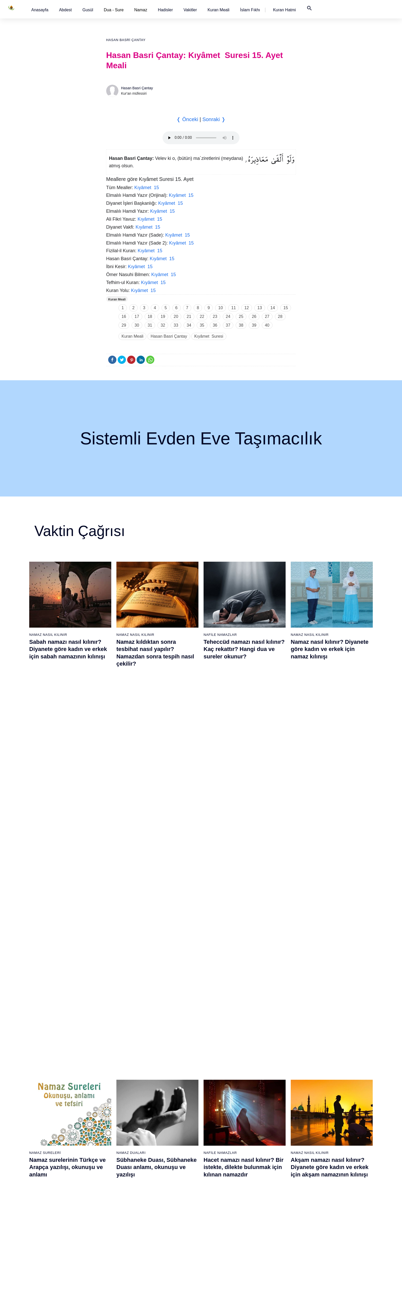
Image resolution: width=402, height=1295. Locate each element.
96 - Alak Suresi (324, 1084)
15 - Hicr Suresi (58, 1210)
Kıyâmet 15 (146, 187)
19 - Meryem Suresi (61, 1245)
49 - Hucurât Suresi (168, 1174)
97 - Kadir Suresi (325, 1093)
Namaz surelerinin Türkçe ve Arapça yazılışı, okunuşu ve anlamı (67, 772)
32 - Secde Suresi (113, 1192)
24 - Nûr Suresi (111, 1120)
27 (267, 316)
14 (272, 308)
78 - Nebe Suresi (272, 1093)
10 (220, 308)
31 (150, 325)
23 (215, 316)
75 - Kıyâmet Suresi (221, 1236)
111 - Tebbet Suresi (327, 1218)
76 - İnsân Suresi (219, 1245)
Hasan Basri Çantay (126, 40)
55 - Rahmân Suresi (168, 1227)
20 (176, 316)
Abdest (65, 10)
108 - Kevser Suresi (327, 1192)
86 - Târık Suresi (271, 1165)
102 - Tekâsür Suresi (328, 1138)
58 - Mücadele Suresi (222, 1084)
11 (233, 308)
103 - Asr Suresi (324, 1147)
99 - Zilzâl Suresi (325, 1111)
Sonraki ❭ (213, 119)
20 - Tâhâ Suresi (112, 1084)
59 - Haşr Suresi (218, 1093)
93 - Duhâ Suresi (272, 1227)
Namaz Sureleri (45, 758)
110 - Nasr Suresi (325, 1210)
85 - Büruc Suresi (272, 1156)
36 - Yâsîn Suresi (112, 1227)
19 (162, 316)
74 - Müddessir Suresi (222, 1227)
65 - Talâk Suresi (219, 1147)
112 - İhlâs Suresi (325, 1227)
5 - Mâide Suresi (59, 1120)
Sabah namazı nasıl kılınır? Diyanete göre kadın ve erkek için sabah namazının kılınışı (68, 649)
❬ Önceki (187, 119)
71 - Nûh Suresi (218, 1201)
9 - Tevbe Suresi (58, 1156)
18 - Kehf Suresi (58, 1236)
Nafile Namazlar (220, 635)
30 (137, 325)
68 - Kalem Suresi (219, 1174)
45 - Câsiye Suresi (167, 1138)
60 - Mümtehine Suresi (223, 1102)
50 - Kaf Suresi (164, 1183)
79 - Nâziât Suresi (272, 1102)
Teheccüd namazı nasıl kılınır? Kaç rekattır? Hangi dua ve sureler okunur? (244, 649)
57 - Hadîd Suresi (166, 1245)
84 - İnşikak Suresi (273, 1147)
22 (202, 316)
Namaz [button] (140, 10)
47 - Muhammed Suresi (171, 1156)
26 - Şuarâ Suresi (112, 1138)
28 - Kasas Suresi (112, 1156)
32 (162, 325)
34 (189, 325)
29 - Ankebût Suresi (114, 1165)
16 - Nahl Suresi (58, 1218)
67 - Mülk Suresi (218, 1165)
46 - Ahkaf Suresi (165, 1147)
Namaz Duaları (131, 758)
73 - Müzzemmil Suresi (223, 1218)
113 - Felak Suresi (326, 1236)
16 (124, 316)
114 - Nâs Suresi (325, 1245)
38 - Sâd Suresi (111, 1245)
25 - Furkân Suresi (113, 1129)
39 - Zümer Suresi (166, 1084)
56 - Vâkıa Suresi (166, 1236)
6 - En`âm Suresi (59, 1129)
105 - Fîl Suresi (324, 1165)
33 (176, 325)
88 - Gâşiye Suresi (273, 1183)
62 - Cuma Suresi (219, 1120)
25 (241, 316)
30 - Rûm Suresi (111, 1174)
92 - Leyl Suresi (271, 1218)
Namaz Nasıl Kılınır (48, 635)
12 (246, 308)
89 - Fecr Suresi (271, 1192)
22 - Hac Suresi (110, 1102)
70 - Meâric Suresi (220, 1192)
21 (189, 316)
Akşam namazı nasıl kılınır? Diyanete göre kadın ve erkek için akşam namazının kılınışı (329, 772)
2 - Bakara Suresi (59, 1093)
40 (267, 325)
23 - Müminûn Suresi (115, 1111)
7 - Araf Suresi (56, 1138)
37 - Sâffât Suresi (112, 1236)
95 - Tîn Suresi (270, 1245)
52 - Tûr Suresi (164, 1201)
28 (280, 316)
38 (241, 325)
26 (254, 316)
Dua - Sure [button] (114, 10)
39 (254, 325)
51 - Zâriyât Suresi (167, 1192)
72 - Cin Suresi (217, 1210)
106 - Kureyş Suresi (327, 1174)
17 (137, 316)
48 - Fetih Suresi (165, 1165)
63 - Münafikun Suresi (222, 1129)
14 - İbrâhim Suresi (61, 1201)
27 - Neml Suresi (112, 1147)
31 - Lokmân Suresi (114, 1183)
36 (215, 325)
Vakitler (190, 10)
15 (285, 308)
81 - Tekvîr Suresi (272, 1120)
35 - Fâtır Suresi (111, 1218)
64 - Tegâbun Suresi (221, 1138)
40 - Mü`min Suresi (167, 1093)
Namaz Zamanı (341, 1286)
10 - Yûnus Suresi (60, 1165)
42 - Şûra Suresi (165, 1111)
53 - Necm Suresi (166, 1210)
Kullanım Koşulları (251, 1286)
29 (124, 325)
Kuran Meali (218, 10)
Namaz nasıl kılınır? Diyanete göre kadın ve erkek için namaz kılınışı (329, 649)
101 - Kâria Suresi (326, 1129)
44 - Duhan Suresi (166, 1129)
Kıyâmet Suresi (208, 336)
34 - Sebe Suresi (112, 1210)
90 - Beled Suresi (272, 1201)
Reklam (278, 1286)
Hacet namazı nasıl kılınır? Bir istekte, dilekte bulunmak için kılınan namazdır (244, 772)
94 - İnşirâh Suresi (272, 1236)
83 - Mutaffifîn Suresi (275, 1138)
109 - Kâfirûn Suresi (327, 1201)
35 (202, 325)
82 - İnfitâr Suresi (272, 1129)
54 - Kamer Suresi (167, 1218)
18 (150, 316)
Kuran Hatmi (284, 10)
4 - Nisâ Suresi (57, 1111)
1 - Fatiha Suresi (59, 1084)
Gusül (87, 10)
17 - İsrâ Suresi (58, 1227)
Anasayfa (39, 10)
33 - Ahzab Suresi (112, 1201)
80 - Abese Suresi (272, 1111)
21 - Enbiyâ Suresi (113, 1093)
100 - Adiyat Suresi (326, 1120)
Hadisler (165, 10)
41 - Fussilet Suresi (168, 1102)
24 (228, 316)
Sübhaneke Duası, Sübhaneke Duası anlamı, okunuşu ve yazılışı (156, 772)
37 (228, 325)
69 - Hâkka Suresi (219, 1183)
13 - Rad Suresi (58, 1192)
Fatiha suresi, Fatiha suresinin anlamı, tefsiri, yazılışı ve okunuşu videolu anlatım (244, 895)
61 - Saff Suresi (217, 1111)
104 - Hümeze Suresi (328, 1156)
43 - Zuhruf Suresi (167, 1120)
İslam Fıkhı (250, 10)
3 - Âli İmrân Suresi (61, 1102)
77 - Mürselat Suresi (274, 1084)
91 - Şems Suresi (272, 1210)
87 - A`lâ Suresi (271, 1174)
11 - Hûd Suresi (58, 1174)
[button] (39, 10)
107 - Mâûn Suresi (326, 1183)
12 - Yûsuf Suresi (59, 1183)
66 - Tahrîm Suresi (220, 1156)
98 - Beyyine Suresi (327, 1102)
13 (259, 308)
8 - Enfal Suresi (57, 1147)
